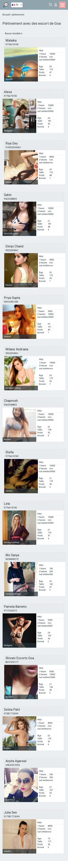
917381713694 (11, 816)
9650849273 (12, 559)
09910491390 (11, 301)
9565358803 (10, 198)
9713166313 (10, 610)
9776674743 (12, 44)
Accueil (6, 14)
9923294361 (12, 250)
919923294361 (13, 147)
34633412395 (13, 765)
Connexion (56, 4)
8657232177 (12, 662)
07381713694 (11, 713)
